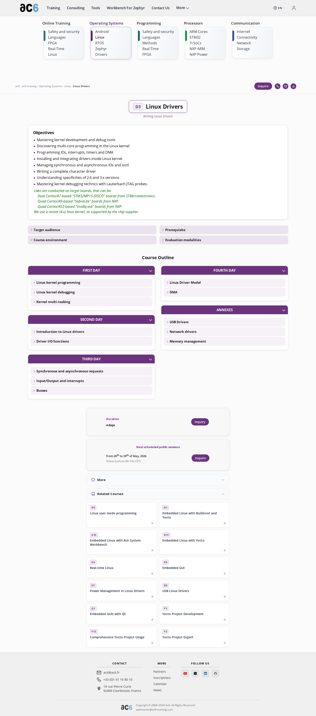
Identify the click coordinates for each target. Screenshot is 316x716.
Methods (149, 43)
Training (53, 7)
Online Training (56, 23)
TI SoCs (195, 43)
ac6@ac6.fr (111, 672)
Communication (245, 23)
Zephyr (101, 48)
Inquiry (200, 422)
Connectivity (247, 37)
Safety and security (63, 31)
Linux (52, 54)
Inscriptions (162, 678)
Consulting (75, 7)
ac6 (17, 86)
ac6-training (29, 86)
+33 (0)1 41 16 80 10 (117, 679)
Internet (243, 31)
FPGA (52, 43)
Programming (149, 23)
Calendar (160, 684)
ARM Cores (199, 31)
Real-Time (56, 48)
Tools (95, 7)
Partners (159, 671)
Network (244, 43)
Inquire (263, 86)
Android (102, 31)
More (180, 7)
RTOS (99, 43)
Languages (57, 37)
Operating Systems (106, 23)
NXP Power (199, 54)
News (157, 690)
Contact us (160, 7)
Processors (193, 23)
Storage (243, 48)
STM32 (195, 37)
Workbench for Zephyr (126, 7)
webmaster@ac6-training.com (154, 709)
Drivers (101, 54)
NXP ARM (197, 48)
